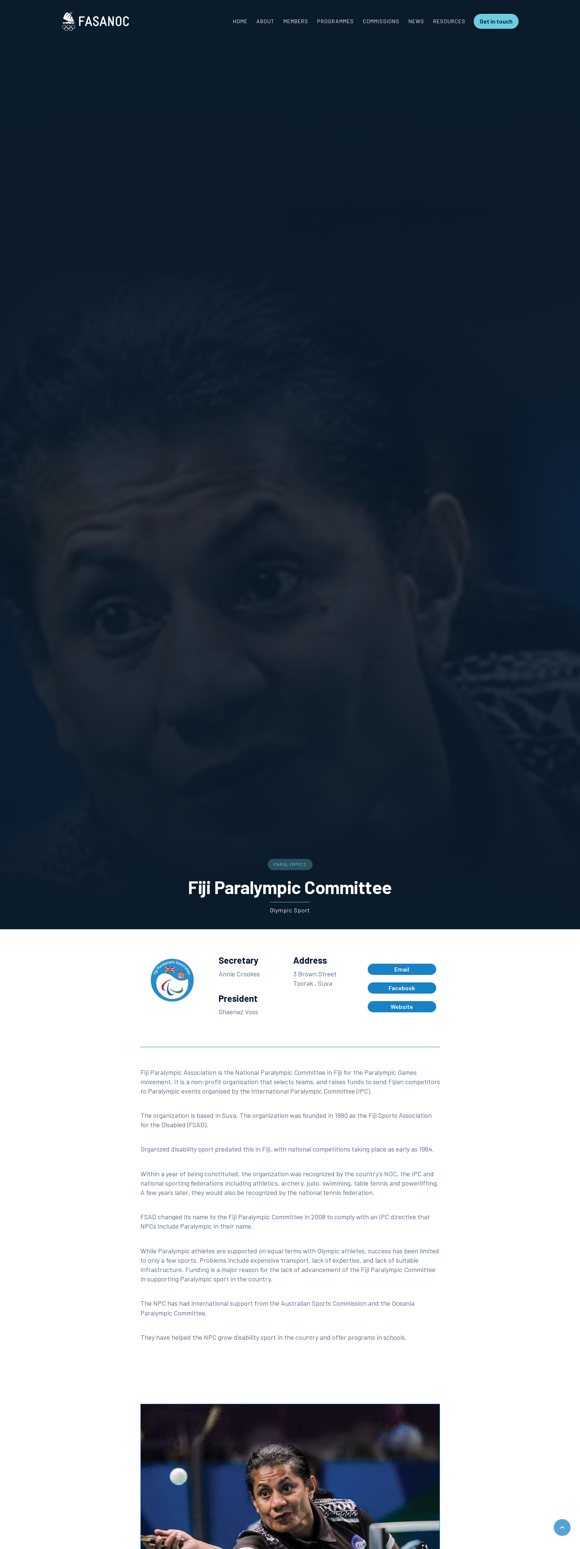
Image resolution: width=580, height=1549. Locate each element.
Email (401, 969)
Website (402, 1006)
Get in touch (496, 21)
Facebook (402, 987)
